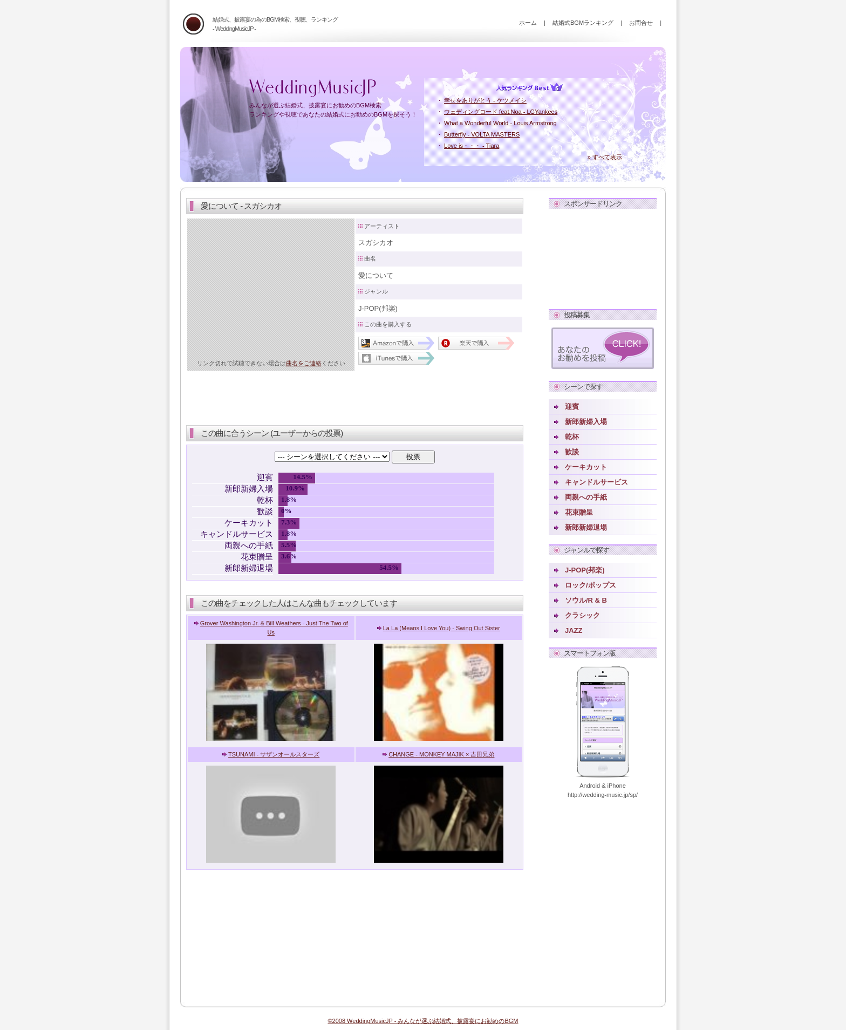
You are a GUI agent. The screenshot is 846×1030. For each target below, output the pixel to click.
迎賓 (572, 407)
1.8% (283, 499)
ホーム (528, 22)
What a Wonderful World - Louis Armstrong (500, 123)
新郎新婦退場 (586, 527)
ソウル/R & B (586, 600)
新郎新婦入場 (586, 422)
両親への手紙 (586, 497)
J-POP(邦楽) (585, 570)
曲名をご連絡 (304, 363)
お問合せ (641, 22)
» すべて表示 (605, 157)
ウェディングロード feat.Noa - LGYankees (500, 111)
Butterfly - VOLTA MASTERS (482, 134)
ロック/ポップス (590, 585)
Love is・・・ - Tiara (471, 145)
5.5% (287, 545)
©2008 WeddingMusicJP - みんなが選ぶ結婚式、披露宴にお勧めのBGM (423, 1021)
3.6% (285, 556)
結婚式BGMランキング (582, 22)
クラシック (582, 615)
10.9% (295, 488)
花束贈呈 (579, 512)
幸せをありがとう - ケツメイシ (485, 100)
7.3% (289, 522)
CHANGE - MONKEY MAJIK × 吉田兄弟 (441, 754)
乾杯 (572, 437)
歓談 (572, 452)
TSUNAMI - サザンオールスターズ (273, 754)
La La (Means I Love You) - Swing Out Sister (441, 628)
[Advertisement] (602, 256)
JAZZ (574, 630)
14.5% (302, 477)
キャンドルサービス (596, 482)
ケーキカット (586, 467)
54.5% (389, 567)
